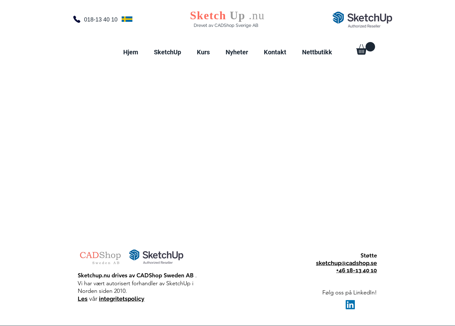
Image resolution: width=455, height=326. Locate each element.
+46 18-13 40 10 (356, 270)
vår (93, 298)
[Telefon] (77, 19)
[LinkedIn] (350, 304)
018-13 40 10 (101, 19)
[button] (167, 52)
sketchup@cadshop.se (346, 263)
